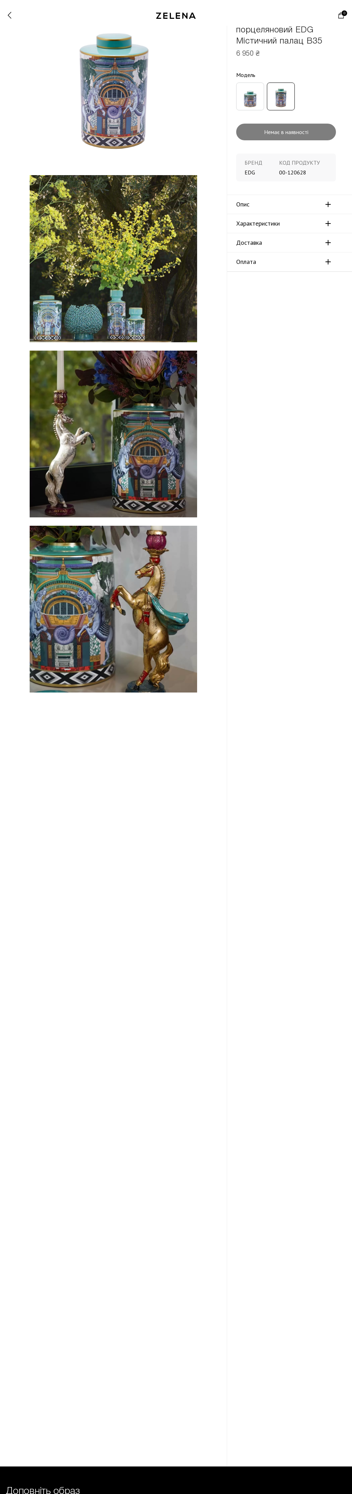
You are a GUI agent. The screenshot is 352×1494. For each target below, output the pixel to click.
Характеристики (258, 223)
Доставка (249, 243)
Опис (242, 204)
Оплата (246, 262)
